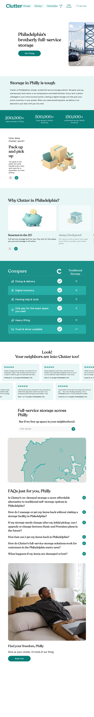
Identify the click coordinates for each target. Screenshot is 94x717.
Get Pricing (29, 53)
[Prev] (10, 178)
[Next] (16, 178)
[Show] (84, 497)
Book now (19, 658)
